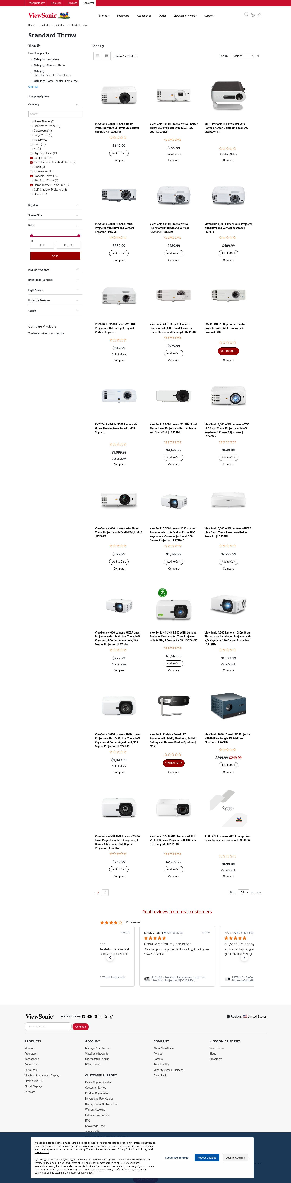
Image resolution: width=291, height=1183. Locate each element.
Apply (55, 256)
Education (56, 3)
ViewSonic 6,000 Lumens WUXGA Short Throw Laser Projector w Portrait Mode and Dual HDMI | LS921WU (173, 428)
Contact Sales (228, 154)
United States (255, 1017)
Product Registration (97, 1093)
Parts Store (31, 1070)
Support (208, 15)
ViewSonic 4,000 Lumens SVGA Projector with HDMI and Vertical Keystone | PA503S (114, 228)
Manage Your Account (98, 1048)
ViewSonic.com (37, 3)
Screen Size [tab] (35, 215)
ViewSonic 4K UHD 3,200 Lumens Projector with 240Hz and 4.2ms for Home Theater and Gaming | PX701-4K (173, 328)
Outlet (162, 15)
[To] (68, 245)
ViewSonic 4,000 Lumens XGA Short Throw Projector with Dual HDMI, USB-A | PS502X (118, 532)
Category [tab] (33, 104)
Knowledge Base (95, 1126)
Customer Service (95, 1087)
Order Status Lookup (97, 1059)
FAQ (87, 1120)
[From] (42, 245)
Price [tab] (31, 225)
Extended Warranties (97, 1115)
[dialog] (145, 1157)
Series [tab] (32, 310)
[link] (177, 979)
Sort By (224, 56)
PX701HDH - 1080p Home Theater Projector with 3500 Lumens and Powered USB (225, 328)
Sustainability (161, 1064)
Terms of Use (42, 1152)
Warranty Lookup (95, 1109)
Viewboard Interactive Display (42, 1075)
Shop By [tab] (98, 46)
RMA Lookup (92, 1064)
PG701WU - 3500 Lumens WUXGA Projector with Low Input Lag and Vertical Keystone (115, 328)
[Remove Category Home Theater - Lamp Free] (31, 81)
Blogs (213, 1053)
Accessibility (92, 1131)
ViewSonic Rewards (185, 15)
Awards (158, 1053)
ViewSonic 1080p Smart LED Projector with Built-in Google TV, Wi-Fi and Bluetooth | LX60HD (227, 738)
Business (72, 3)
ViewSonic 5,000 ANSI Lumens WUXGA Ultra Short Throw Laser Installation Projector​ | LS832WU (228, 532)
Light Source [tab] (35, 290)
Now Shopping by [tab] (38, 53)
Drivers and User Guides (99, 1098)
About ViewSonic (164, 1048)
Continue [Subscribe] (80, 1026)
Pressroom (216, 1059)
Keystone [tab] (33, 205)
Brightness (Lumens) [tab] (40, 280)
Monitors (104, 15)
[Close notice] (249, 1157)
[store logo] (49, 15)
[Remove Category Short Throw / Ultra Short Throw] (31, 73)
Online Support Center (98, 1082)
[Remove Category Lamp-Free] (31, 59)
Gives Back (160, 1075)
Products (45, 25)
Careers (158, 1059)
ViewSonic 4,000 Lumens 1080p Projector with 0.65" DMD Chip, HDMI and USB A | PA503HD (117, 128)
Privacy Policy (125, 1149)
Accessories (144, 15)
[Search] (55, 114)
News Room (217, 1048)
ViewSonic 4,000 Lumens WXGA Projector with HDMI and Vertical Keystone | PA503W (169, 228)
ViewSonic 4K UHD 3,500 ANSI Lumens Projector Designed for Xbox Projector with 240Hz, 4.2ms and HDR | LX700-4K (173, 636)
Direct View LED (34, 1081)
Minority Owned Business (168, 1070)
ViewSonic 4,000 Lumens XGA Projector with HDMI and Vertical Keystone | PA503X (228, 228)
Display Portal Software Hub (101, 1104)
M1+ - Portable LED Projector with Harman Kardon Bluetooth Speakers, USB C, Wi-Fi (226, 128)
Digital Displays (34, 1086)
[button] (119, 160)
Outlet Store (32, 1064)
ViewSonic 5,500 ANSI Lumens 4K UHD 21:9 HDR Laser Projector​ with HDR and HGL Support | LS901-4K (173, 840)
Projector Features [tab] (39, 300)
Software (30, 1092)
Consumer (89, 3)
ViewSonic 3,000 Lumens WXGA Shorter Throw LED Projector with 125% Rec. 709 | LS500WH (174, 128)
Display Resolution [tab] (39, 269)
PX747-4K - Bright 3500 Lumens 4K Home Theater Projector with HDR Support (116, 428)
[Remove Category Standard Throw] (31, 65)
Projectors (123, 15)
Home (31, 25)
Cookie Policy (140, 1149)
